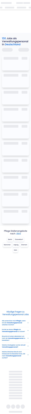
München (7, 245)
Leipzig (16, 245)
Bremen (24, 245)
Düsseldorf (19, 239)
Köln (15, 250)
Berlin (10, 239)
